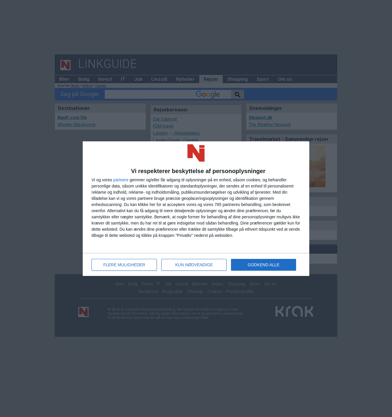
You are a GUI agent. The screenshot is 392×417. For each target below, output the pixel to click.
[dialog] (196, 208)
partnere (121, 180)
